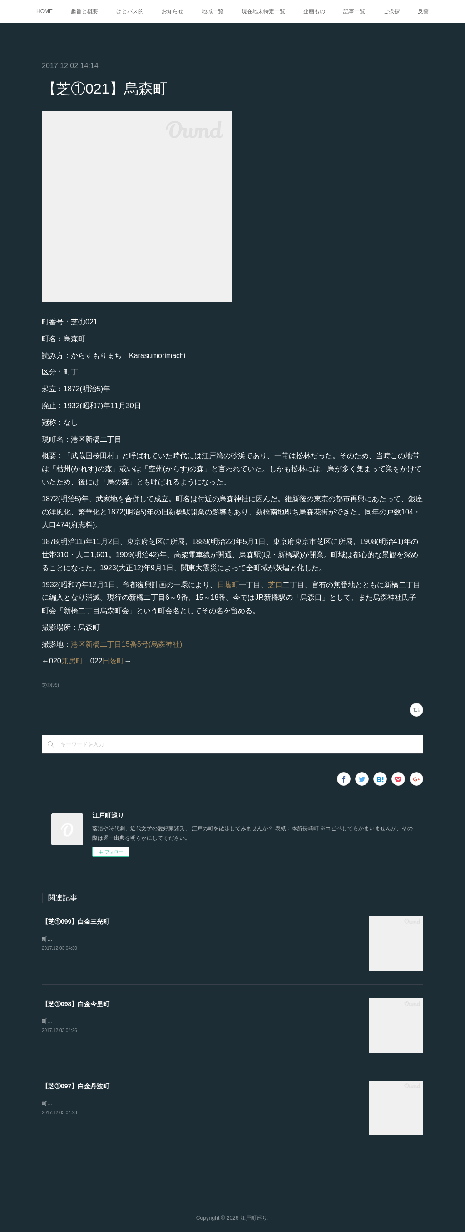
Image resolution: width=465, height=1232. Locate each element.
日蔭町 (228, 585)
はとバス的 (129, 11)
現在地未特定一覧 (263, 11)
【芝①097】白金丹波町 (75, 1086)
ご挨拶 (391, 11)
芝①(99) (50, 685)
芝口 (275, 585)
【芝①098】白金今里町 (75, 1004)
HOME (44, 11)
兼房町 (72, 661)
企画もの (314, 11)
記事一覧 (354, 11)
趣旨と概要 (84, 11)
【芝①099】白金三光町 (75, 921)
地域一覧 (212, 11)
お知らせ (172, 11)
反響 (423, 11)
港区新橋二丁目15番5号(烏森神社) (126, 644)
